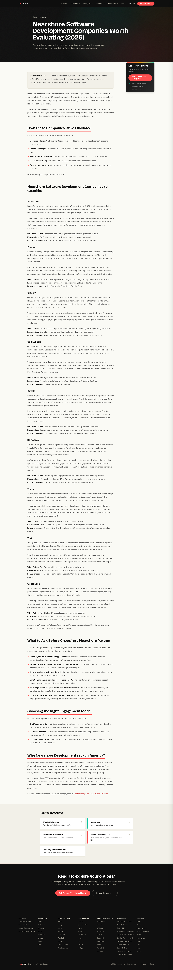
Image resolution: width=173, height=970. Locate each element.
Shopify (99, 925)
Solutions (100, 4)
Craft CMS (100, 948)
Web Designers (63, 948)
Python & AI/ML (82, 925)
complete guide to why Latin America (91, 794)
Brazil (40, 931)
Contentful (100, 941)
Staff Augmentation (25, 921)
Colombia (41, 925)
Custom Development (26, 928)
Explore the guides (105, 893)
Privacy (139, 948)
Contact (139, 925)
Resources (113, 4)
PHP (79, 941)
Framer (99, 935)
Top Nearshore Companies (125, 935)
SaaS (138, 945)
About (123, 4)
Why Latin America (123, 925)
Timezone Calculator (124, 951)
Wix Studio (100, 931)
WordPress (101, 921)
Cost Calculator (122, 948)
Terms (139, 951)
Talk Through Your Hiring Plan (140, 78)
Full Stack (61, 941)
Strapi (99, 945)
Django (80, 928)
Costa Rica (41, 935)
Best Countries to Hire (124, 941)
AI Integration (141, 928)
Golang (80, 938)
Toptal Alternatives (123, 945)
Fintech (139, 935)
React (60, 921)
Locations (75, 4)
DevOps (80, 948)
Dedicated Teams (24, 925)
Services (64, 4)
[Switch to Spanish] (132, 3)
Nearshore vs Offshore (124, 921)
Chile (40, 941)
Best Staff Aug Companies (125, 938)
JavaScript (61, 935)
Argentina (41, 928)
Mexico (40, 921)
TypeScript (61, 938)
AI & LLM (80, 945)
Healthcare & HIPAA (143, 931)
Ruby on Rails (82, 935)
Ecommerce (141, 938)
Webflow (100, 928)
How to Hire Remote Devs (125, 931)
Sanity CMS (100, 938)
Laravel (80, 931)
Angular (60, 931)
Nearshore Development (27, 931)
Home (35, 17)
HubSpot (100, 951)
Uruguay (40, 938)
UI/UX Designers (63, 945)
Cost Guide (121, 928)
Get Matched (145, 3)
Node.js (80, 921)
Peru (39, 945)
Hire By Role (88, 4)
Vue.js (60, 928)
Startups (139, 941)
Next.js (60, 925)
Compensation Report (124, 954)
